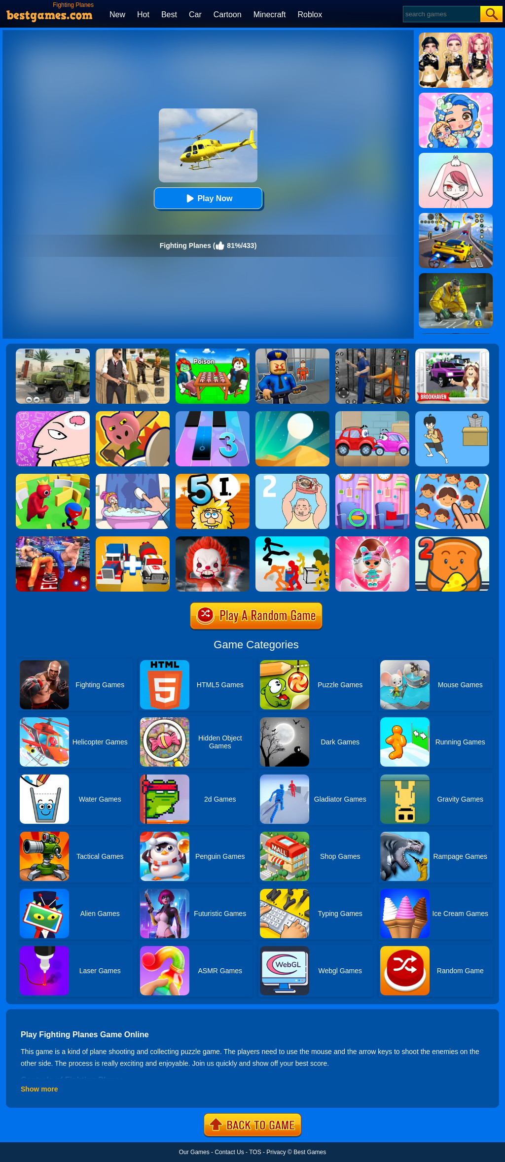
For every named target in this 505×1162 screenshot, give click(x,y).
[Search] (441, 14)
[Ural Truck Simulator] (53, 352)
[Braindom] (53, 414)
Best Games (309, 1152)
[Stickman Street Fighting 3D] (292, 539)
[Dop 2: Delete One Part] (133, 477)
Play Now (207, 198)
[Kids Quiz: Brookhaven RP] (452, 352)
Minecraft (269, 14)
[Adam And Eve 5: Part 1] (213, 477)
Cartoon (228, 14)
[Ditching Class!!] (452, 414)
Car (195, 14)
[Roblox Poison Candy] (213, 352)
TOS (255, 1152)
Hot (143, 14)
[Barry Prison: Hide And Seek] (292, 352)
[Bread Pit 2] (452, 539)
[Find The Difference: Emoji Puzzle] (452, 477)
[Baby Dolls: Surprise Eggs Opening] (372, 539)
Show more (39, 1089)
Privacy (276, 1152)
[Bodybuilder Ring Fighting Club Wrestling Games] (53, 539)
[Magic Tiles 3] (213, 414)
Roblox (309, 14)
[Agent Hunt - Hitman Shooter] (133, 352)
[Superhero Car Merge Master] (133, 539)
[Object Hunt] (133, 414)
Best (169, 14)
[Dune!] (292, 414)
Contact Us (229, 1152)
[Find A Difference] (372, 477)
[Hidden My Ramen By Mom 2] (292, 477)
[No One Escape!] (213, 539)
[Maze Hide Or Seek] (53, 477)
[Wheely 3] (372, 414)
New (117, 14)
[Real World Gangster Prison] (372, 352)
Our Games (194, 1152)
